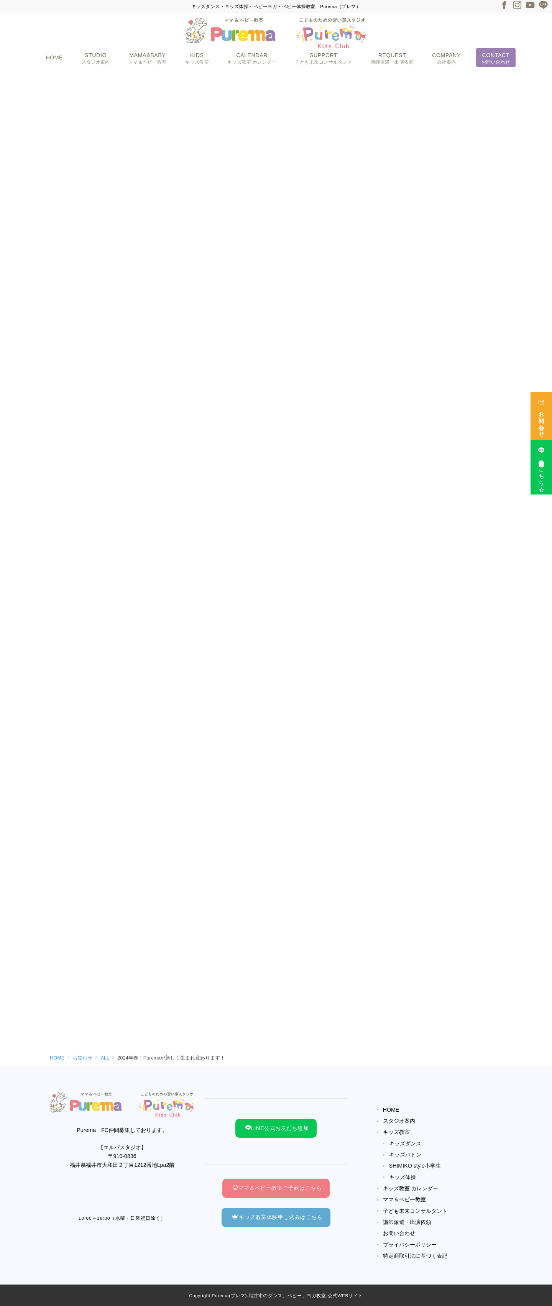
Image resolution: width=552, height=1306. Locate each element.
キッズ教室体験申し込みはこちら (277, 1217)
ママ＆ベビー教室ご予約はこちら (277, 1188)
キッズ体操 (402, 1177)
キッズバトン (405, 1155)
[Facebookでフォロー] (504, 6)
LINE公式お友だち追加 (277, 1128)
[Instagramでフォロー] (517, 6)
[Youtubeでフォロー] (530, 6)
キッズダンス (405, 1143)
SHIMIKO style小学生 (415, 1166)
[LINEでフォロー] (543, 6)
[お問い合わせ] (541, 410)
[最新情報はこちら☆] (541, 461)
